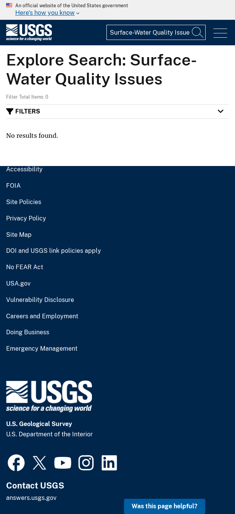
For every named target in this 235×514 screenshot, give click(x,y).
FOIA (13, 185)
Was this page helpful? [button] (165, 506)
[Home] (29, 39)
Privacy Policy (26, 218)
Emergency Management (41, 348)
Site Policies (23, 202)
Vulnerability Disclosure (40, 300)
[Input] (156, 32)
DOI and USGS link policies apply (53, 250)
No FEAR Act (24, 267)
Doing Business (27, 332)
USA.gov (18, 283)
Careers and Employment (42, 316)
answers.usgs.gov (31, 497)
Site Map (19, 234)
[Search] (198, 32)
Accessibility (24, 169)
